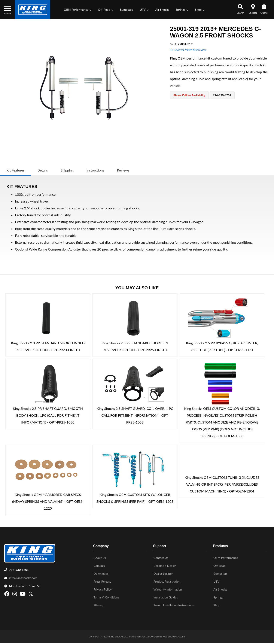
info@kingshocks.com (23, 578)
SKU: (173, 44)
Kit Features (15, 170)
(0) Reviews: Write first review (188, 50)
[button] (78, 9)
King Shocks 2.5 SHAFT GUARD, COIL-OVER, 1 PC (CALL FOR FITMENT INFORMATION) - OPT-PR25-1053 (135, 415)
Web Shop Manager (173, 636)
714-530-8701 (19, 569)
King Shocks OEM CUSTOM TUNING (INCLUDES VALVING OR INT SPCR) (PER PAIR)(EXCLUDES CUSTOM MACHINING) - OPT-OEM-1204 (222, 484)
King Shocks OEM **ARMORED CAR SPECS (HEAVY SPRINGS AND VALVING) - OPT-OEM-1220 (47, 501)
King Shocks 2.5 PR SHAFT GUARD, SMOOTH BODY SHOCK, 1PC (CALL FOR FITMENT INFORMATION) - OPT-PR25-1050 (48, 415)
